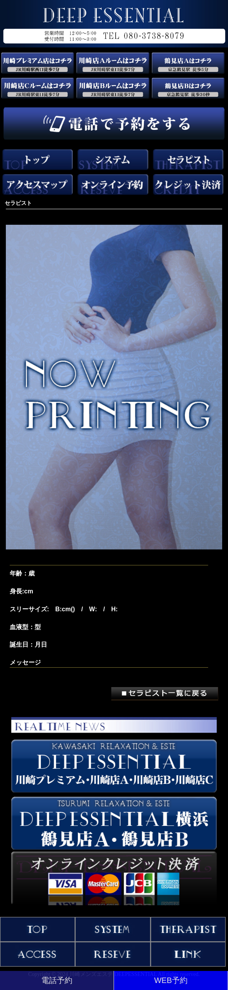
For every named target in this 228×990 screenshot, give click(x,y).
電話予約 (56, 980)
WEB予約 (171, 980)
